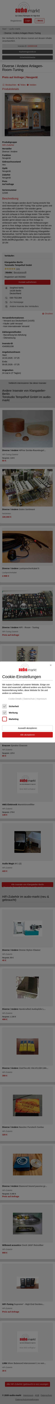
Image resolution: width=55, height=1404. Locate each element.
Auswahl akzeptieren (27, 728)
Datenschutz (29, 699)
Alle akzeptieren (27, 734)
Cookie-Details (15, 699)
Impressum (42, 699)
